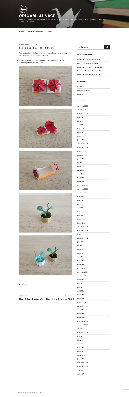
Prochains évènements (35, 31)
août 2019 (80, 336)
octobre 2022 (81, 234)
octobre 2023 (81, 193)
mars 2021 (80, 295)
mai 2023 (80, 208)
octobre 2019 (81, 329)
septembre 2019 (82, 332)
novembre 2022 (82, 230)
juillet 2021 (80, 279)
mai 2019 (80, 344)
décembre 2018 (82, 362)
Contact (49, 31)
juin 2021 (80, 283)
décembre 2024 (82, 144)
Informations (81, 86)
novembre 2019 (82, 325)
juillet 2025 (80, 117)
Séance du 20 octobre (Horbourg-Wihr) (89, 71)
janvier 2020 (81, 317)
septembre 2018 (82, 370)
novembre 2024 (82, 147)
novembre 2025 (82, 106)
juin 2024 (80, 162)
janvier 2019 (81, 359)
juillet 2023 (80, 200)
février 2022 (81, 261)
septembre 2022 (82, 238)
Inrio (35, 45)
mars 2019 (80, 351)
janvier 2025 (81, 140)
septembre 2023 (82, 196)
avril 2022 (80, 253)
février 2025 (81, 136)
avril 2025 (80, 128)
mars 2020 (81, 310)
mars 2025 (80, 132)
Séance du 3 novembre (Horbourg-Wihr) (90, 67)
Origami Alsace (37, 16)
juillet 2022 (80, 242)
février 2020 (81, 313)
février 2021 (81, 298)
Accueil (21, 31)
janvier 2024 (81, 181)
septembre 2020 (82, 306)
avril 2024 (80, 170)
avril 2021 (80, 291)
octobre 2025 (81, 110)
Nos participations (83, 90)
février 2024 (81, 178)
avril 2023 (80, 212)
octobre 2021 (81, 276)
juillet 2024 (80, 159)
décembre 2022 (82, 227)
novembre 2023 (82, 189)
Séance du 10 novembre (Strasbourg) (89, 59)
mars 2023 (80, 215)
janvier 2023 (81, 223)
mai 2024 (80, 166)
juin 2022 (80, 245)
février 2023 (81, 219)
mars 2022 (80, 257)
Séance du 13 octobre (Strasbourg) (88, 74)
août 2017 (80, 374)
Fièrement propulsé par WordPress (29, 392)
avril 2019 (80, 347)
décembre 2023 (82, 185)
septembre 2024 (82, 155)
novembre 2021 (82, 272)
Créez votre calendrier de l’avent (87, 63)
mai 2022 (80, 249)
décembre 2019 (82, 321)
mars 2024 (80, 174)
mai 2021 (80, 287)
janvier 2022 (81, 264)
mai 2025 (80, 125)
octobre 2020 (81, 302)
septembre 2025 (82, 113)
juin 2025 (80, 121)
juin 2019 (80, 340)
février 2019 (81, 355)
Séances (25, 284)
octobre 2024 (81, 151)
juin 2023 (80, 204)
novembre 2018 (82, 366)
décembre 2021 (82, 268)
